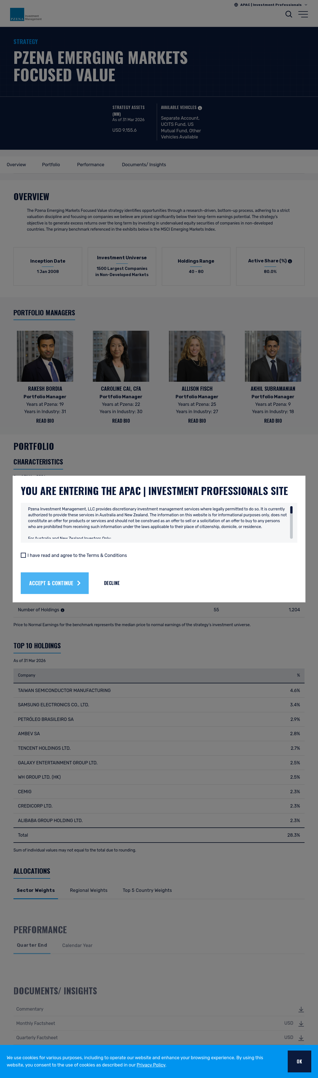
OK (299, 1061)
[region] (160, 529)
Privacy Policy (151, 1065)
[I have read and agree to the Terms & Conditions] (47, 561)
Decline (136, 589)
